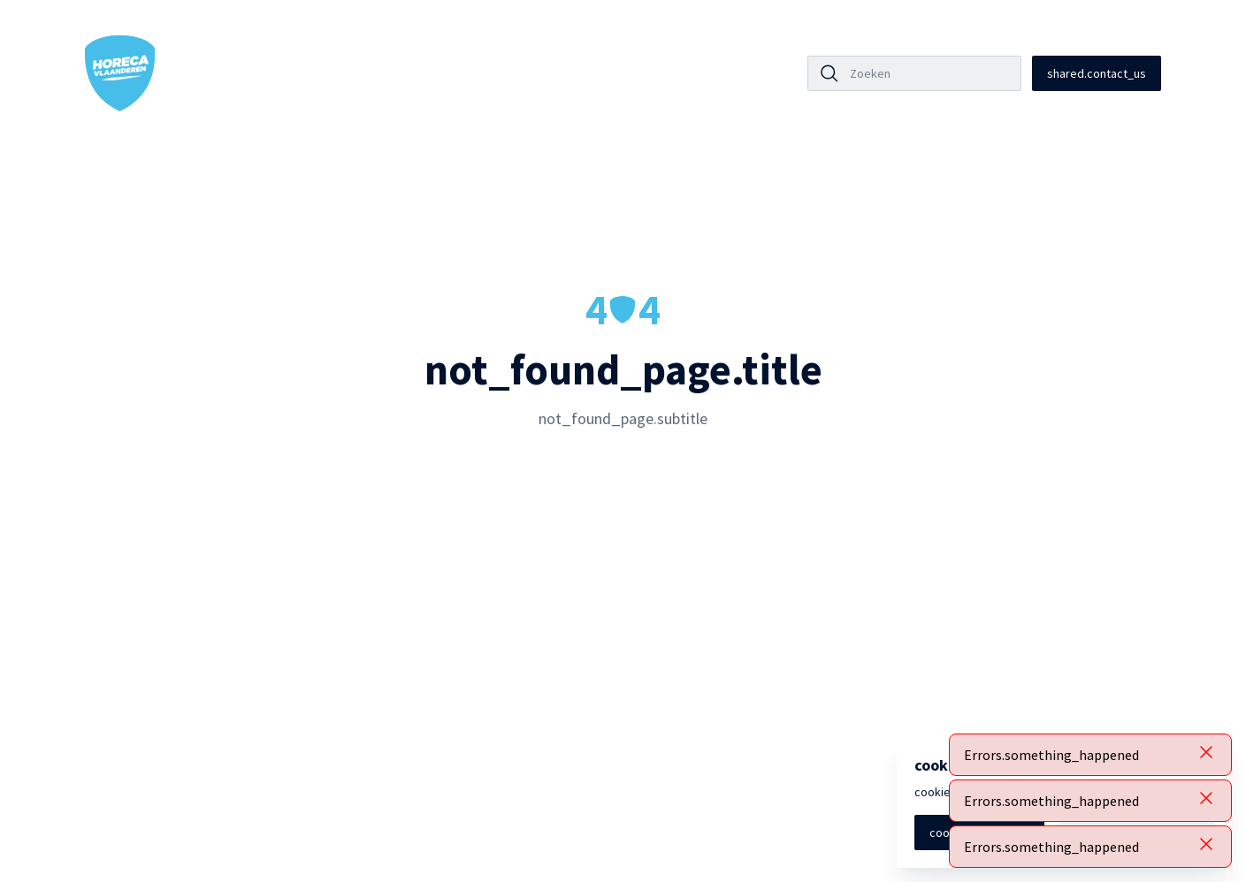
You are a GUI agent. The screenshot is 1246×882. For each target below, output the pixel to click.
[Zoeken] (929, 73)
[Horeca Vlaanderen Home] (120, 73)
